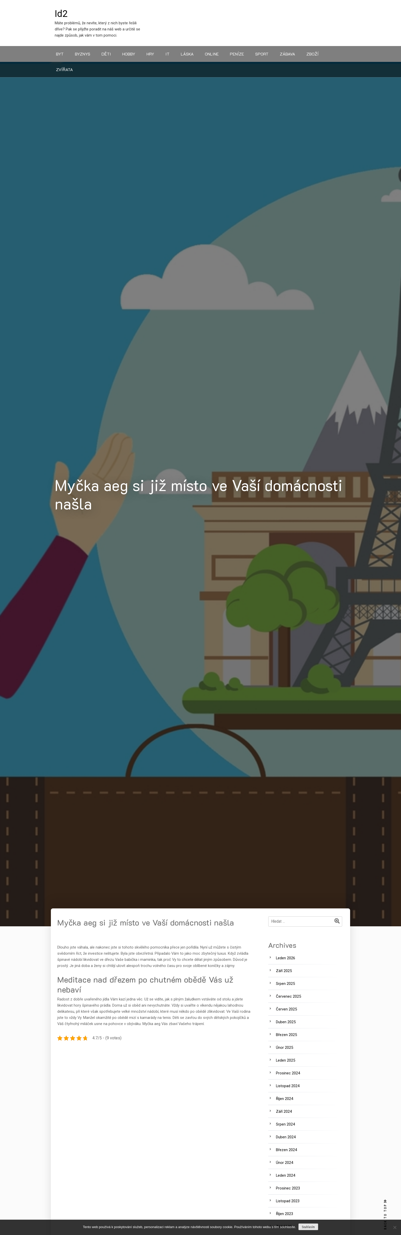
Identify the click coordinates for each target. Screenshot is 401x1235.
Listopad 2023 (287, 1201)
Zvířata (64, 69)
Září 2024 (284, 1111)
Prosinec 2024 (288, 1073)
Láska (187, 54)
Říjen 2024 (284, 1098)
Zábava (287, 54)
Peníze (237, 54)
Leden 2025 (285, 1060)
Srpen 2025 (285, 983)
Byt (60, 54)
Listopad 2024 (287, 1086)
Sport (262, 54)
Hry (150, 54)
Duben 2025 (286, 1022)
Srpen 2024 (285, 1124)
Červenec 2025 (288, 996)
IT (167, 54)
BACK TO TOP (385, 1214)
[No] (394, 1227)
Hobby (128, 54)
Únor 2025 (284, 1047)
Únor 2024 (284, 1162)
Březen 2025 (286, 1034)
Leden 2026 (285, 958)
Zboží (312, 54)
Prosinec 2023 (288, 1188)
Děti (106, 54)
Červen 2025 (286, 1009)
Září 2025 (284, 971)
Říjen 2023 (284, 1213)
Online (212, 54)
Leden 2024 (285, 1175)
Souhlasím (308, 1227)
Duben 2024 (286, 1137)
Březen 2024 (286, 1150)
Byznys (82, 54)
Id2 (61, 13)
